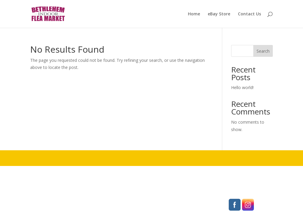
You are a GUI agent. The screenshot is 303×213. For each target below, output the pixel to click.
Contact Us (249, 14)
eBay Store (219, 14)
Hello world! (242, 87)
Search (263, 51)
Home (194, 14)
